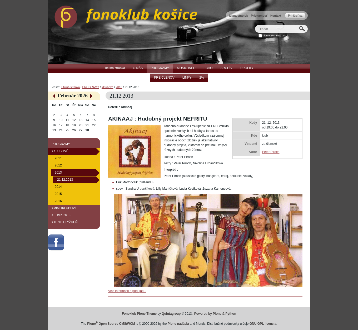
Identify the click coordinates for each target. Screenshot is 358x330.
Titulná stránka (70, 87)
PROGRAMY (90, 87)
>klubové (107, 87)
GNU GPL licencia (263, 324)
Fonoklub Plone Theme (139, 313)
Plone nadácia (178, 324)
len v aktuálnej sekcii (276, 35)
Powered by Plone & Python (215, 313)
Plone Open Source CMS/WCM (111, 324)
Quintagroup (171, 313)
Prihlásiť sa (295, 15)
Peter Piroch (270, 152)
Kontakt (275, 15)
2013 (119, 87)
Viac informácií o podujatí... (127, 291)
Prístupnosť (259, 15)
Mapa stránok (238, 15)
